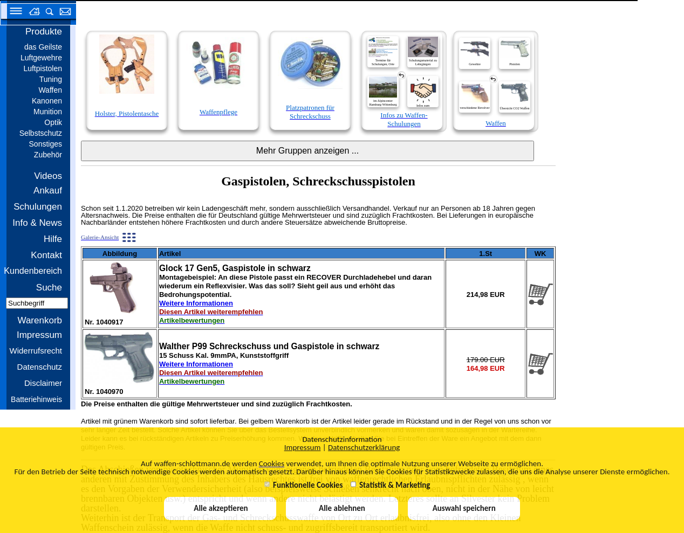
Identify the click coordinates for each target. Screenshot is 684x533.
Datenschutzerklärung (364, 447)
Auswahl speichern (464, 508)
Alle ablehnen (342, 508)
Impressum (302, 447)
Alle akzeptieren (220, 508)
